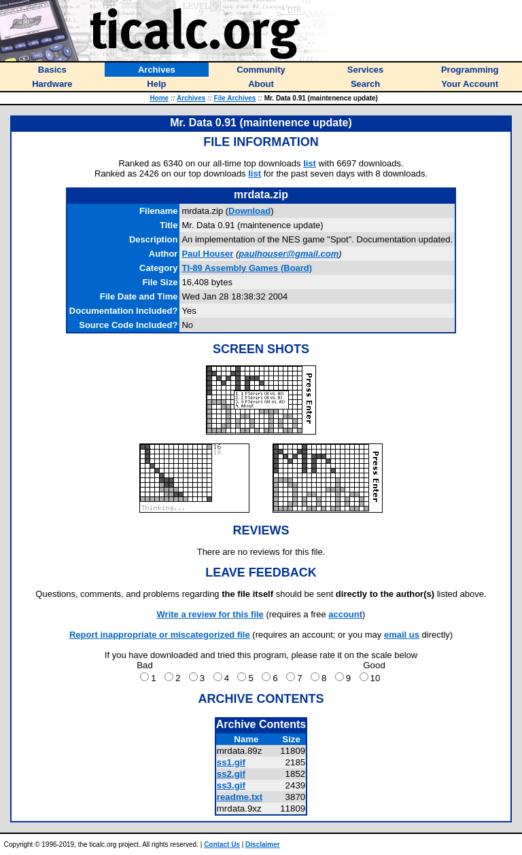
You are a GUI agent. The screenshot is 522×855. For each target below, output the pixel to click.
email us (401, 635)
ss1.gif (231, 762)
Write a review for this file (210, 614)
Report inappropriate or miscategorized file (159, 635)
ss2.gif (231, 774)
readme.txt (239, 797)
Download (249, 211)
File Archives (235, 98)
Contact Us (222, 844)
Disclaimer (262, 844)
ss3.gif (231, 785)
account (345, 614)
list (309, 163)
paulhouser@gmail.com (288, 254)
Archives (191, 98)
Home (159, 98)
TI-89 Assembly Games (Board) (246, 268)
